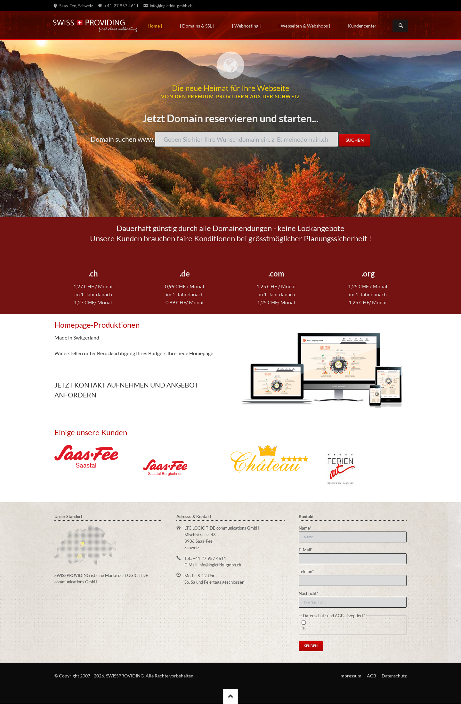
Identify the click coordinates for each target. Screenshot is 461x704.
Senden (311, 646)
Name (308, 528)
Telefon (308, 571)
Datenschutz (394, 675)
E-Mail (308, 549)
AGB (371, 675)
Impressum (350, 675)
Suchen (401, 26)
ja (303, 627)
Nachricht (308, 593)
